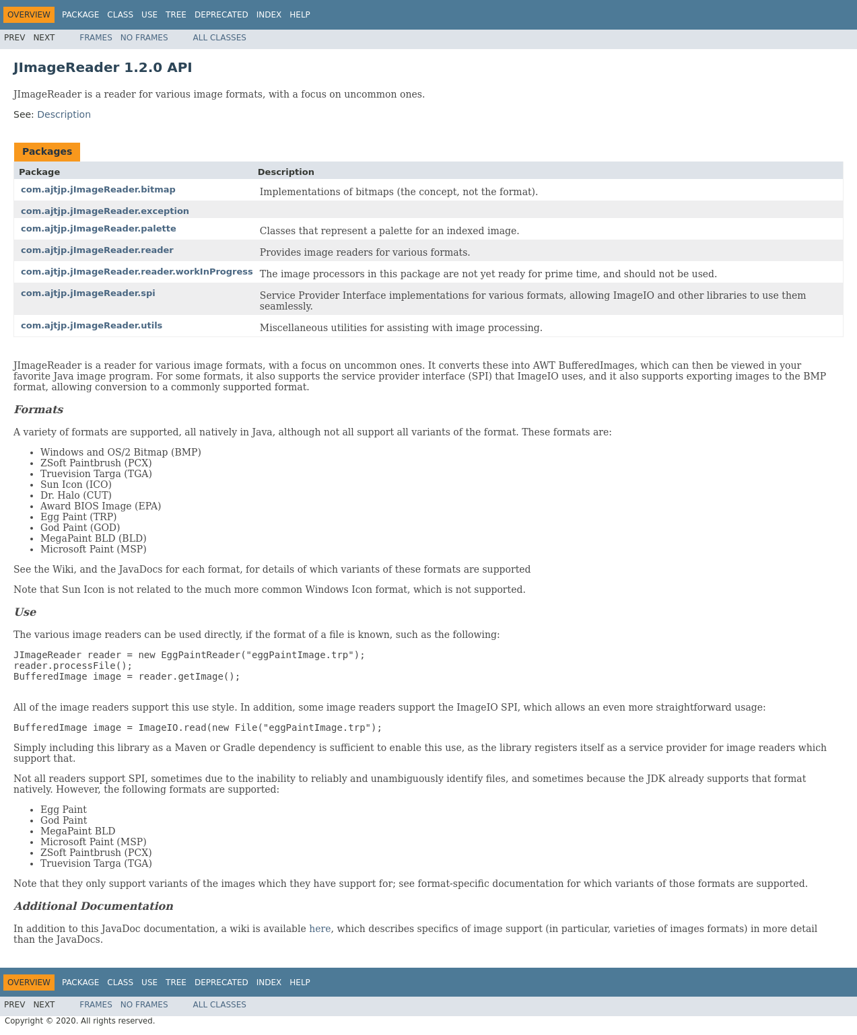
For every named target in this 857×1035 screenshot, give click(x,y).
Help (299, 15)
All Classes (219, 37)
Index (269, 15)
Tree (176, 15)
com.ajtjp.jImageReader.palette (98, 228)
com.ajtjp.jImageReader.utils (91, 325)
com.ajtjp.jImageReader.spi (88, 293)
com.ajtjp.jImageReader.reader (97, 250)
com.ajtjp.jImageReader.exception (105, 211)
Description (64, 114)
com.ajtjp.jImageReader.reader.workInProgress (137, 271)
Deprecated (221, 15)
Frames (95, 37)
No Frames (144, 37)
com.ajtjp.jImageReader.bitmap (98, 189)
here (320, 928)
